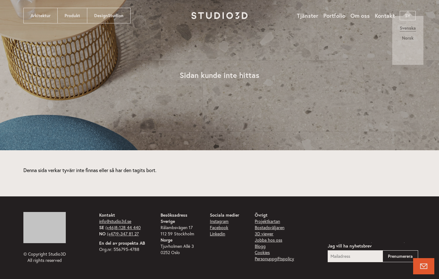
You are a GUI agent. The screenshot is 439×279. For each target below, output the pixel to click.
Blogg (260, 246)
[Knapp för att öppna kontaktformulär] (423, 266)
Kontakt (385, 15)
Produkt (72, 15)
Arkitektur (41, 15)
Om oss (360, 15)
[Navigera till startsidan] (219, 15)
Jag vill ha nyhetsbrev (350, 246)
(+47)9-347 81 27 (123, 234)
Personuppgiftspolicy (274, 259)
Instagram (219, 221)
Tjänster (307, 15)
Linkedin (217, 234)
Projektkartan (267, 221)
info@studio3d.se (115, 221)
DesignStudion (108, 15)
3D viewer (264, 234)
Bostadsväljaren (269, 227)
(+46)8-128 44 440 (123, 227)
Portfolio (334, 15)
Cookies (262, 252)
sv (407, 15)
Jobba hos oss (268, 240)
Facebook (219, 227)
